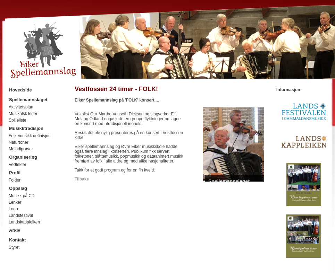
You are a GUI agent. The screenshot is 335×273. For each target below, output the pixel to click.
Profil (14, 172)
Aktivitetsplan (21, 107)
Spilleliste (17, 120)
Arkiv (14, 230)
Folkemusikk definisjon (30, 135)
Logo (13, 208)
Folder (14, 180)
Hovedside (20, 90)
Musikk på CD (22, 195)
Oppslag (18, 188)
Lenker (15, 202)
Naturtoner (18, 142)
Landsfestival (21, 215)
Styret (14, 247)
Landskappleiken (24, 222)
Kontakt (17, 240)
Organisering (23, 157)
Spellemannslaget (28, 99)
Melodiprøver (21, 149)
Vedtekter (17, 164)
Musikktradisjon (26, 128)
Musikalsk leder (23, 113)
